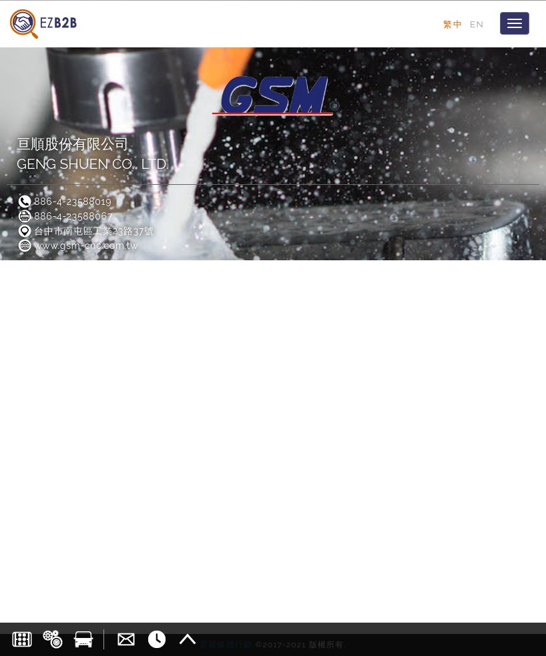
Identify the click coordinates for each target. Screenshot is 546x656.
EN (477, 24)
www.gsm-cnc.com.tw (77, 245)
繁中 (453, 24)
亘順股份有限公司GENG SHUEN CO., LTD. (93, 153)
